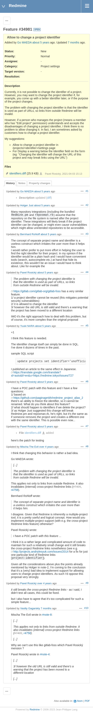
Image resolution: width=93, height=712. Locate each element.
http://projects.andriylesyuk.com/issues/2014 (41, 551)
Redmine (35, 709)
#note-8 (47, 614)
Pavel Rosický (28, 272)
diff (49, 197)
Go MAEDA (24, 42)
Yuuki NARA (27, 325)
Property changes (39, 183)
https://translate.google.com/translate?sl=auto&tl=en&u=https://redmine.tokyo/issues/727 (42, 374)
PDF (87, 701)
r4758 (14, 489)
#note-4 (45, 654)
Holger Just (26, 205)
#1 (87, 191)
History (10, 183)
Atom (80, 701)
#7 (87, 426)
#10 (86, 608)
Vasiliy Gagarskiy (30, 608)
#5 (87, 325)
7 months (73, 42)
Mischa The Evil (29, 446)
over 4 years (46, 446)
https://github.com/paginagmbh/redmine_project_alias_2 (48, 397)
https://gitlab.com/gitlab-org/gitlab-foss (37, 291)
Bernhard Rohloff (30, 234)
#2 (87, 205)
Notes (21, 183)
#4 (87, 272)
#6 (87, 381)
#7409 (77, 486)
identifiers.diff (17, 173)
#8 (87, 446)
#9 (87, 583)
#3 (87, 234)
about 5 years (41, 42)
